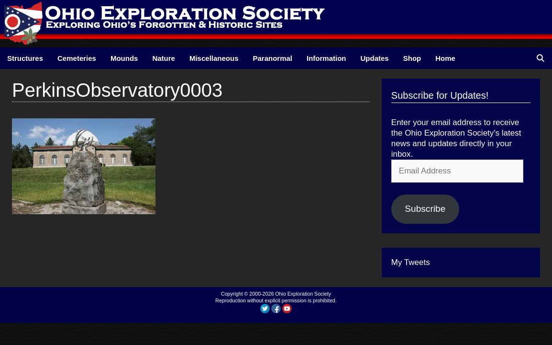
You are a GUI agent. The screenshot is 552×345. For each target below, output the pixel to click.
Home (445, 58)
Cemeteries (76, 58)
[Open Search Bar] (540, 58)
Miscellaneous (214, 58)
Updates (375, 58)
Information (326, 58)
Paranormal (272, 58)
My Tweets (410, 262)
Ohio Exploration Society (303, 294)
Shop (412, 58)
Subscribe (425, 209)
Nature (163, 58)
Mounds (124, 58)
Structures (25, 58)
